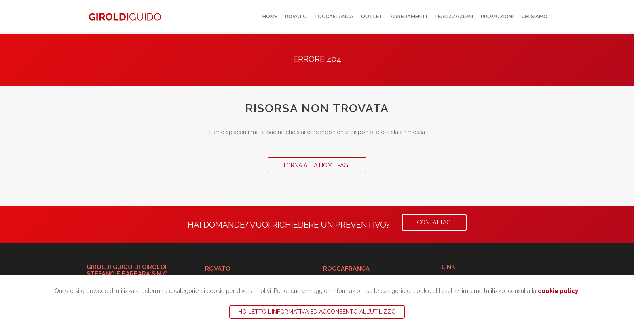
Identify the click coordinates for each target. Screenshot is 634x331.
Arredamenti (409, 16)
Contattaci (434, 222)
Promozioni (497, 16)
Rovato (296, 16)
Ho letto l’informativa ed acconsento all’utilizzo (317, 311)
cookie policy (558, 291)
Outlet (372, 16)
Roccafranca (334, 16)
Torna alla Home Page (317, 165)
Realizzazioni (454, 16)
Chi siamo (534, 16)
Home (269, 16)
